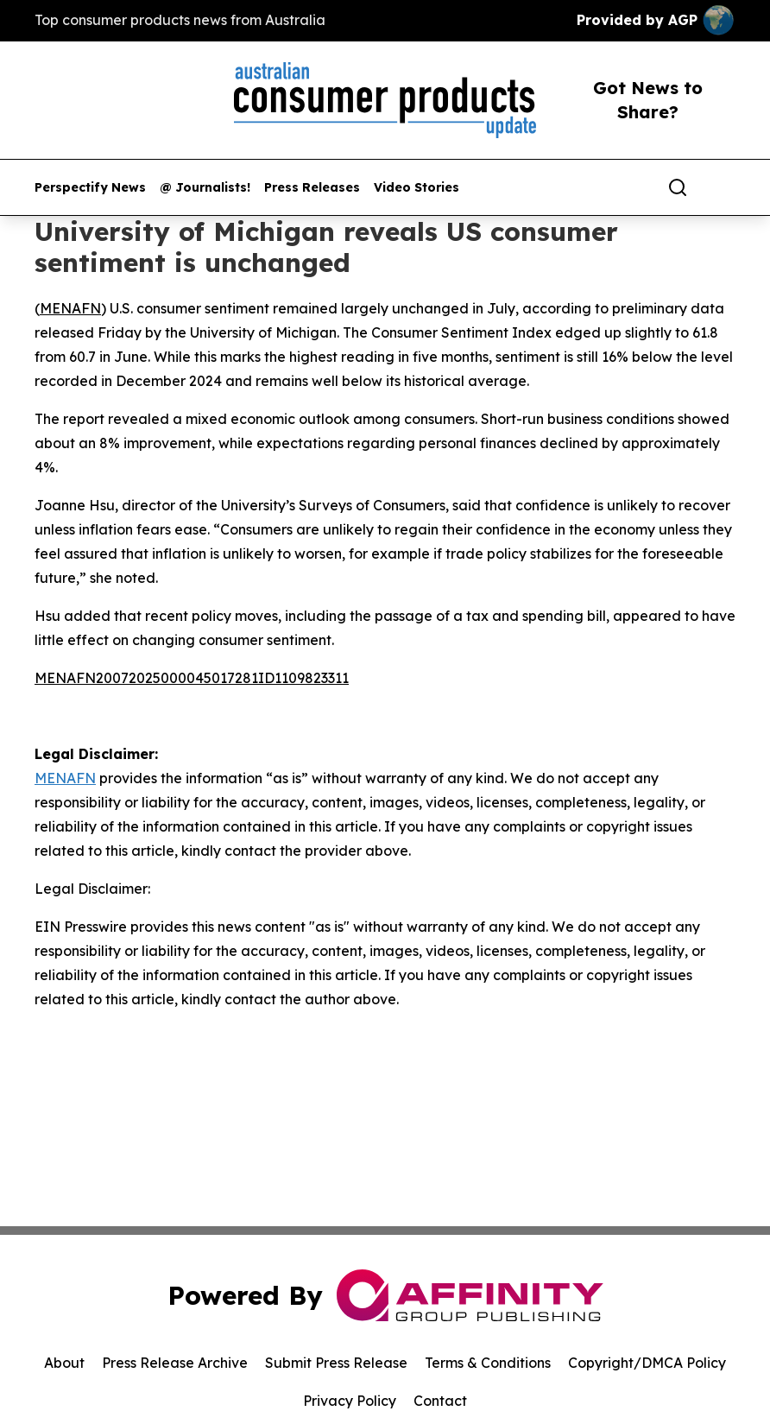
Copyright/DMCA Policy (647, 1362)
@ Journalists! (205, 187)
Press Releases (312, 187)
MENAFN (70, 308)
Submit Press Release (336, 1362)
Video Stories (416, 187)
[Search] (677, 187)
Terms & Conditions (488, 1362)
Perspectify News (90, 187)
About (64, 1362)
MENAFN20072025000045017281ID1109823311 (192, 678)
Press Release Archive (175, 1362)
